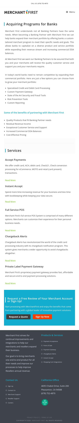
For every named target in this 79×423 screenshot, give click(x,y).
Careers (10, 403)
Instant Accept (48, 358)
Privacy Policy (33, 417)
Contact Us (12, 390)
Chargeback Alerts (50, 354)
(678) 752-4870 (48, 393)
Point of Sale (48, 345)
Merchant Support (14, 394)
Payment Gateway (50, 350)
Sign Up (10, 386)
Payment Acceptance (51, 341)
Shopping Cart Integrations (53, 362)
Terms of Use (46, 417)
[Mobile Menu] (70, 12)
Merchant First (38, 421)
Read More (10, 180)
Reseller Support (13, 399)
